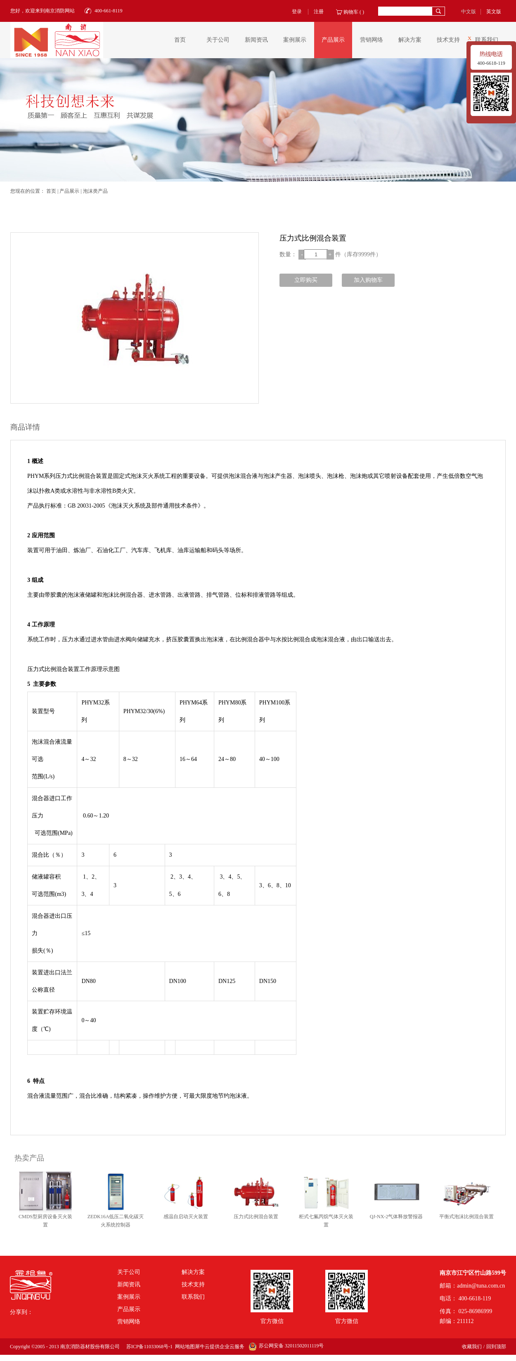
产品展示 (69, 191)
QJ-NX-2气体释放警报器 (396, 1216)
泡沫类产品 (95, 191)
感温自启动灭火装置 (185, 1216)
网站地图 (184, 1346)
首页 (180, 40)
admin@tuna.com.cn (481, 1286)
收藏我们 (472, 1346)
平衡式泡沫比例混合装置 (466, 1216)
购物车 (350, 12)
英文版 (493, 11)
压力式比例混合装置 (256, 1216)
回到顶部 (496, 1346)
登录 (297, 11)
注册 (319, 11)
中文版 (468, 11)
